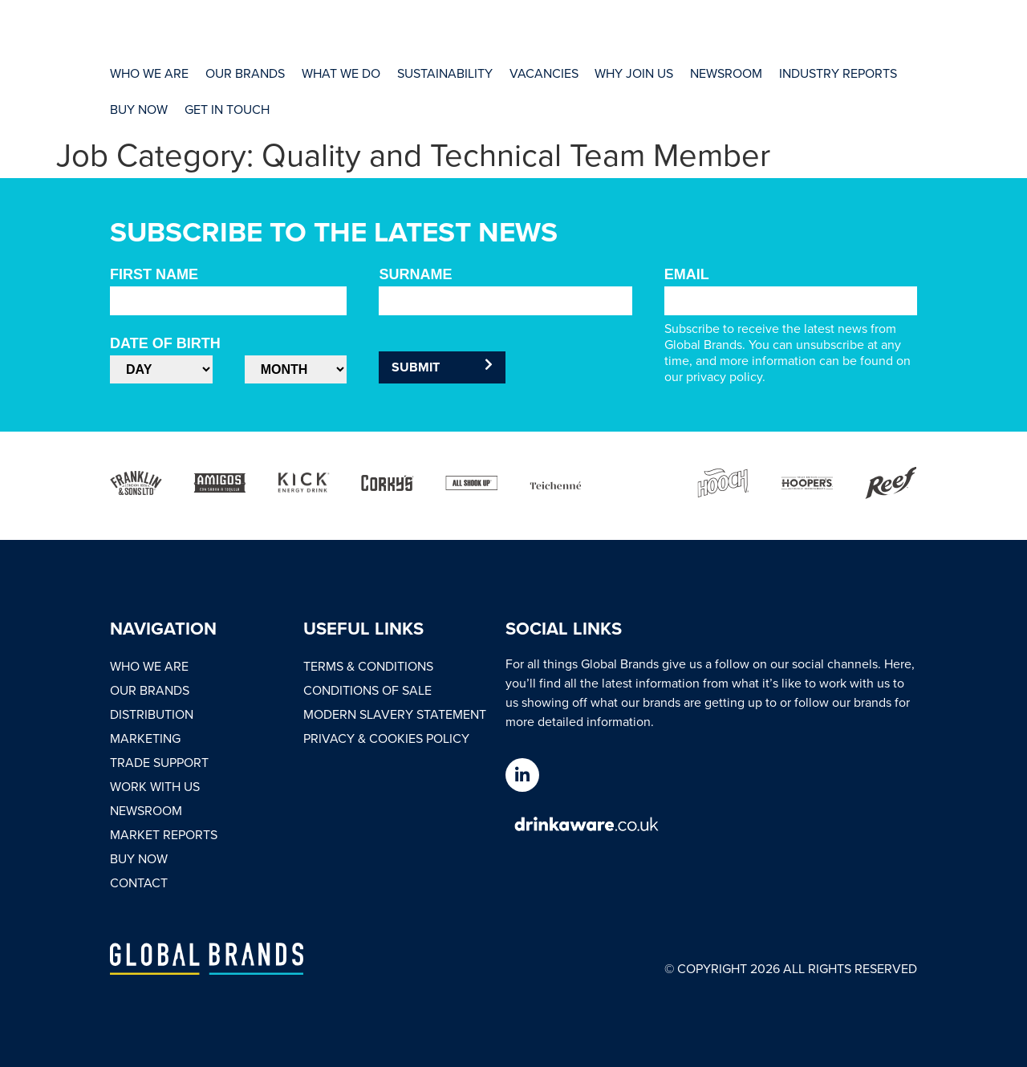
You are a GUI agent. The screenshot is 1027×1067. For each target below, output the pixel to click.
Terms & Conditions (368, 666)
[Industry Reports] (833, 73)
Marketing (145, 738)
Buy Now (139, 858)
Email (686, 274)
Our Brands (149, 690)
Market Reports (163, 834)
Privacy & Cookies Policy (386, 738)
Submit (442, 367)
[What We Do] (339, 73)
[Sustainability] (442, 73)
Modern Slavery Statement (394, 714)
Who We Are (149, 666)
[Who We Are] (149, 73)
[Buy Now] (139, 108)
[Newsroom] (722, 73)
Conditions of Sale (367, 690)
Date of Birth (165, 343)
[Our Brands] (244, 73)
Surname (415, 274)
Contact (139, 882)
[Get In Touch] (226, 108)
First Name (154, 274)
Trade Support (159, 762)
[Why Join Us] (630, 73)
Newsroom (146, 810)
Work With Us (155, 786)
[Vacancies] (540, 73)
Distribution (151, 714)
